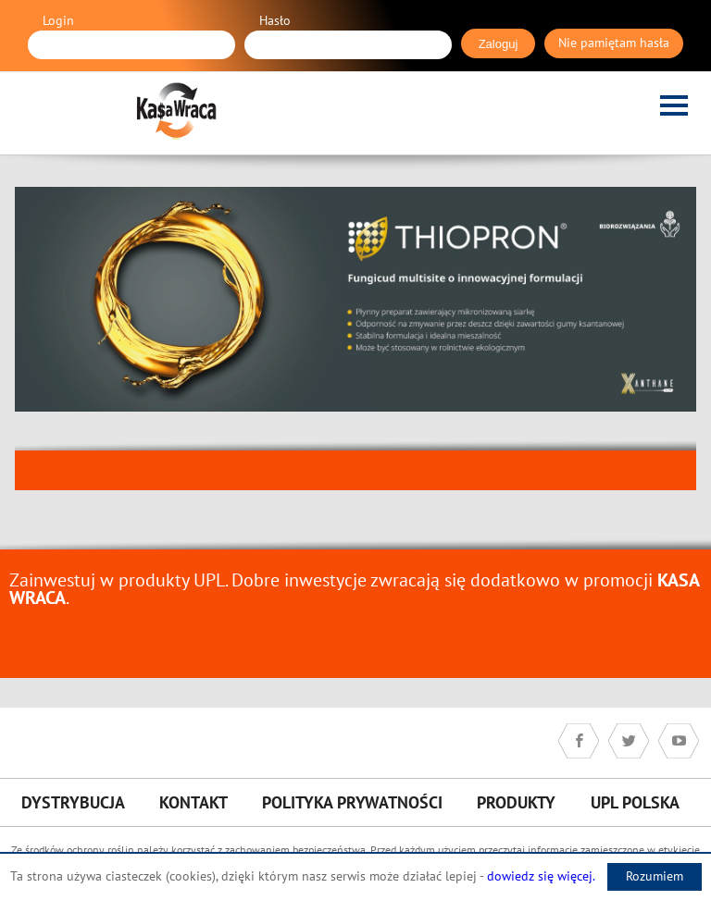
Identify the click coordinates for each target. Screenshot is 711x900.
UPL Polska (635, 802)
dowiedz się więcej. (540, 876)
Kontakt (193, 802)
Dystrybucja (73, 802)
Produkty (516, 802)
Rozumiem (654, 876)
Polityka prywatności (352, 802)
